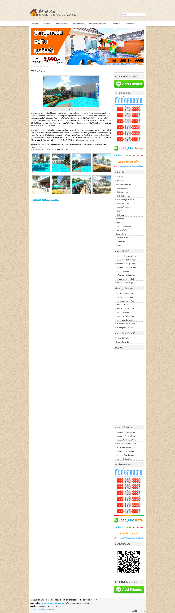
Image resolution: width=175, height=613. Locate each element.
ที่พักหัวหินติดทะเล (121, 188)
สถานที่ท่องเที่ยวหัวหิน (123, 226)
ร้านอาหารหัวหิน (121, 230)
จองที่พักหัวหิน (120, 242)
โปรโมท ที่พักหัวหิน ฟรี (123, 338)
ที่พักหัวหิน (47, 12)
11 (46, 66)
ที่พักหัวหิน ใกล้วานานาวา (124, 207)
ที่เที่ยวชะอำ (37, 200)
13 (49, 66)
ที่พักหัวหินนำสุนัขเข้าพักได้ (124, 200)
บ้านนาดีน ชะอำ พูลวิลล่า (124, 293)
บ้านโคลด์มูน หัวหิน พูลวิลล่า (125, 324)
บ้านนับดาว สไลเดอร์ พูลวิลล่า (125, 256)
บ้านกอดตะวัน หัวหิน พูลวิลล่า (125, 267)
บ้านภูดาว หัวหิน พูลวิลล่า (124, 271)
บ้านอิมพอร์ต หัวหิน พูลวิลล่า (125, 316)
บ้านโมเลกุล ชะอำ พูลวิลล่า (124, 328)
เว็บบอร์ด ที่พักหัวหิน (122, 342)
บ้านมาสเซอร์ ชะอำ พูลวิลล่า (125, 301)
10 (44, 66)
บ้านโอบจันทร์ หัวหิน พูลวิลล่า (125, 275)
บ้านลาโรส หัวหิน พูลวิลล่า (124, 297)
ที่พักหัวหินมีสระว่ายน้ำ (123, 196)
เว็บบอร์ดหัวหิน (120, 234)
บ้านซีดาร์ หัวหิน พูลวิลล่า (124, 312)
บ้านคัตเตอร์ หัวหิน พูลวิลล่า (124, 320)
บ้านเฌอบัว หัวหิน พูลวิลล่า (124, 309)
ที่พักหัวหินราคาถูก (121, 192)
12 (47, 66)
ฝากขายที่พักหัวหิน (121, 238)
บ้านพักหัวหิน (120, 181)
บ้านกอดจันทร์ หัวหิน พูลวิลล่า (125, 260)
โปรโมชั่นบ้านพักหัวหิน (123, 184)
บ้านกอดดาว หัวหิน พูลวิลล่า (125, 264)
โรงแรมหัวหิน (120, 219)
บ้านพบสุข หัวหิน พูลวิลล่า (124, 305)
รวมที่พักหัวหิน (120, 222)
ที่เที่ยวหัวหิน (55, 200)
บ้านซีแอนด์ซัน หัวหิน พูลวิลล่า (125, 283)
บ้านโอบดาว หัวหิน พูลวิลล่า (125, 279)
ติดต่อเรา (118, 245)
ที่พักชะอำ (118, 211)
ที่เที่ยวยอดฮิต (46, 200)
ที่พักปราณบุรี (120, 215)
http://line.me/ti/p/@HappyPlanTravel (53, 603)
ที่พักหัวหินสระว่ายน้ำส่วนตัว (125, 204)
